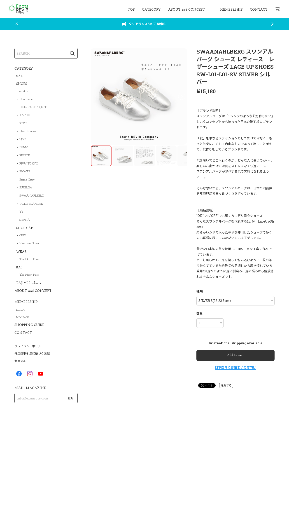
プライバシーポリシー (29, 346)
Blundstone (26, 99)
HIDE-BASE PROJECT (33, 107)
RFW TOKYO (28, 163)
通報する (226, 385)
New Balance (27, 131)
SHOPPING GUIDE (29, 325)
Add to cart (235, 355)
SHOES (21, 84)
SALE (20, 76)
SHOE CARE (25, 228)
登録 (71, 398)
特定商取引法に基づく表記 (32, 353)
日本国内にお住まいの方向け (235, 367)
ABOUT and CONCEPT (186, 10)
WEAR (21, 252)
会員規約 (20, 361)
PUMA (23, 147)
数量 (199, 313)
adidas (23, 91)
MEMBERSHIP (231, 10)
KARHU (24, 115)
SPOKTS (24, 171)
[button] (181, 96)
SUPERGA (25, 187)
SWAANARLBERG (31, 195)
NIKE (22, 139)
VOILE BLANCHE (31, 204)
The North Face (29, 259)
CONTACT (258, 10)
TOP (131, 10)
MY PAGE (22, 317)
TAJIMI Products (28, 283)
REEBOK (24, 155)
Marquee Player (29, 243)
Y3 (21, 212)
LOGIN (20, 310)
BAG (19, 267)
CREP (22, 235)
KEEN (23, 123)
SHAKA (24, 220)
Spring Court (27, 179)
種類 (199, 291)
